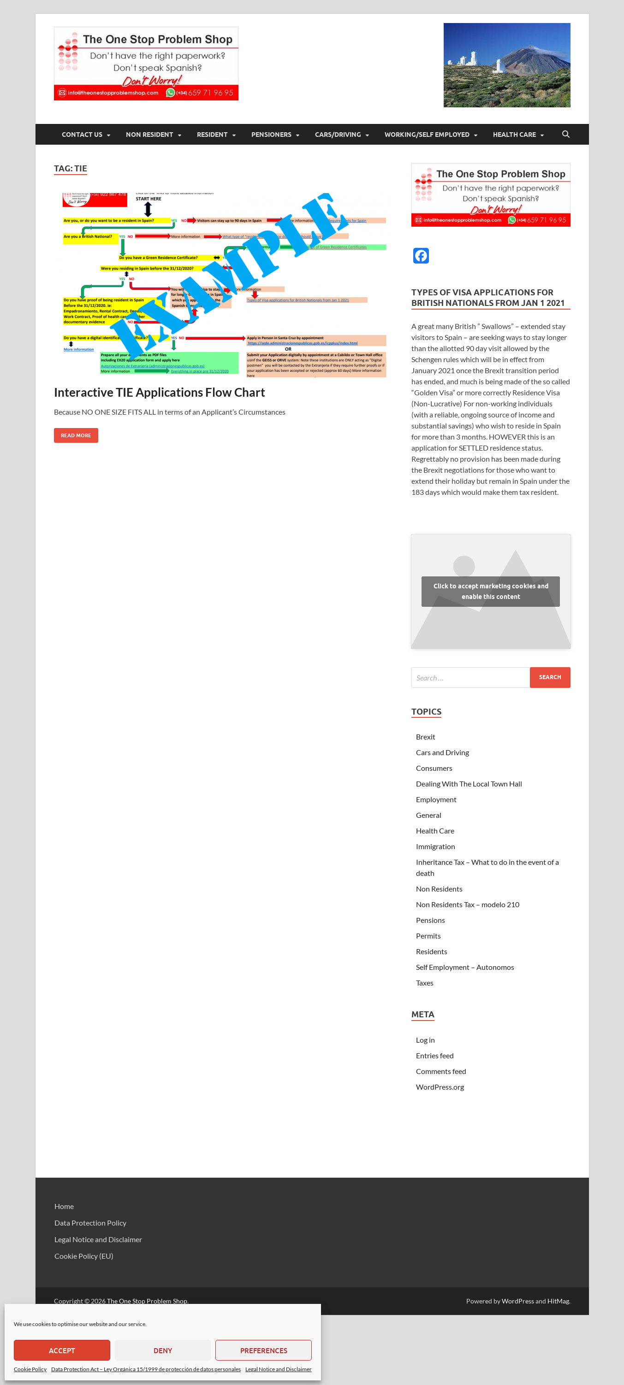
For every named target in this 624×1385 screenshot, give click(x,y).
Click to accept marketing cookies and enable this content (491, 591)
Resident (212, 134)
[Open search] (566, 134)
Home (64, 1206)
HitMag (558, 1301)
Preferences (263, 1350)
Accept (62, 1350)
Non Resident (149, 134)
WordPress (518, 1301)
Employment (436, 799)
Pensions (430, 920)
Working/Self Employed (427, 134)
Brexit (425, 736)
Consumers (434, 767)
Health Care (514, 134)
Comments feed (441, 1071)
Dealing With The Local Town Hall (469, 783)
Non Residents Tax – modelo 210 (467, 904)
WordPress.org (440, 1086)
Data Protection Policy (90, 1222)
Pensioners (271, 134)
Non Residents (439, 888)
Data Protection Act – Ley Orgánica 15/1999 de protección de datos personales (146, 1369)
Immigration (435, 846)
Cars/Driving (338, 134)
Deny (163, 1350)
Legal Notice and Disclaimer (278, 1369)
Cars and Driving (442, 752)
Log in (425, 1039)
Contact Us (82, 134)
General (428, 814)
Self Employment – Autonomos (465, 966)
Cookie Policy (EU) (83, 1255)
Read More (72, 433)
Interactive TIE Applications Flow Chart (159, 392)
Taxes (425, 982)
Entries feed (435, 1055)
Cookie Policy (30, 1369)
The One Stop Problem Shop (147, 1301)
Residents (431, 951)
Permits (428, 935)
